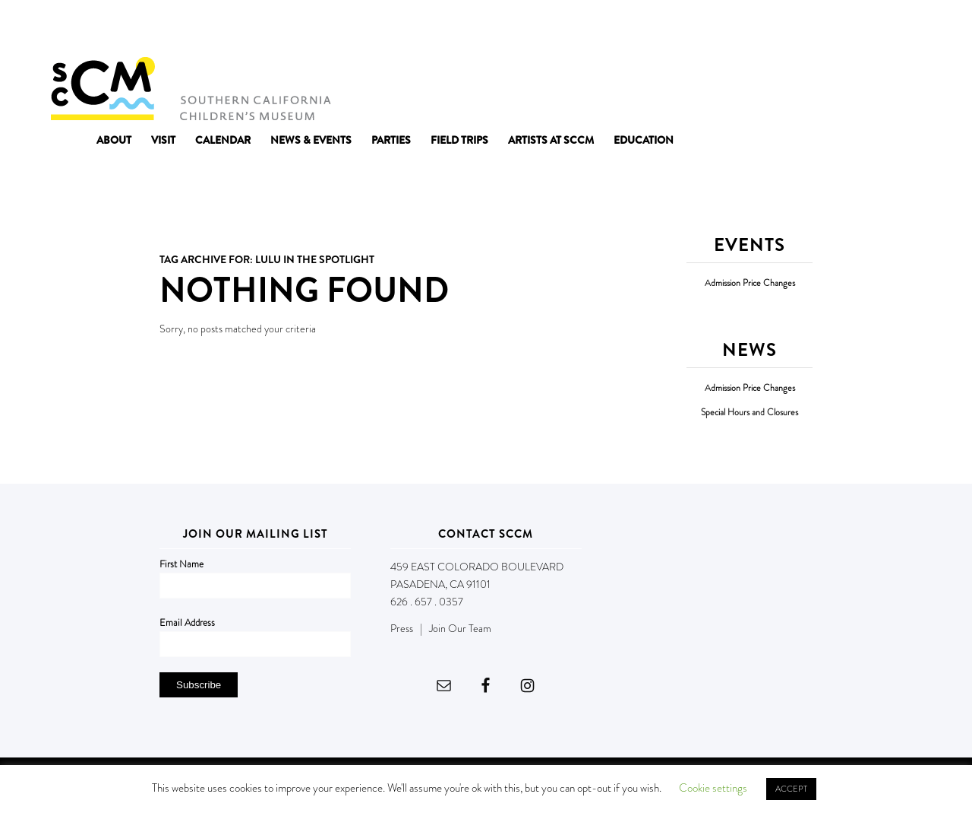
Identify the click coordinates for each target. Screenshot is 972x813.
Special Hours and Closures (749, 412)
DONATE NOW (888, 29)
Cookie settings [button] (713, 788)
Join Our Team (460, 628)
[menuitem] (114, 140)
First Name (181, 564)
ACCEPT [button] (791, 789)
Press (401, 628)
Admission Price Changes (750, 283)
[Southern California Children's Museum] (190, 87)
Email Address (187, 622)
